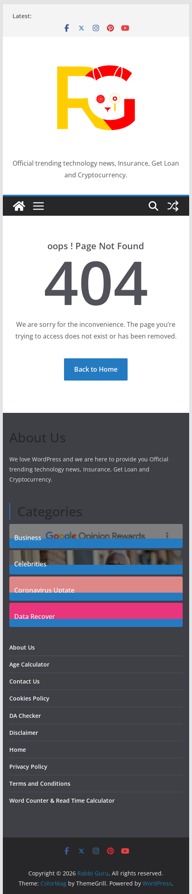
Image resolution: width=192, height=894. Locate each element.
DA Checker (25, 715)
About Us (22, 647)
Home (17, 749)
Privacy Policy (28, 766)
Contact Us (24, 681)
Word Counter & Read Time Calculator (62, 800)
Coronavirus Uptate (44, 589)
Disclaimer (23, 732)
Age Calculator (29, 664)
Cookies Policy (29, 698)
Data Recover (34, 615)
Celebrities (30, 563)
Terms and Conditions (39, 783)
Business (27, 536)
